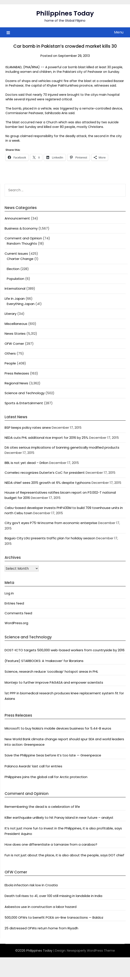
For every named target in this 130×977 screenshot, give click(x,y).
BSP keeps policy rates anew (28, 427)
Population (15, 278)
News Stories (15, 333)
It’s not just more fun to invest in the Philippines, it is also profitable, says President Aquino (63, 831)
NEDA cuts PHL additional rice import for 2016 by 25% (46, 437)
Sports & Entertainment (24, 403)
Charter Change (20, 258)
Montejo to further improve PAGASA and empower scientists (54, 682)
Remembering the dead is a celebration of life (42, 806)
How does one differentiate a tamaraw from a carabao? (51, 844)
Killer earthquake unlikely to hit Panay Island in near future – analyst (59, 817)
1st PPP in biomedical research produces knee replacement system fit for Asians (64, 696)
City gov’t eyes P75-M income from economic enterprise (51, 523)
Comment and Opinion (23, 238)
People (10, 363)
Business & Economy (21, 228)
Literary (10, 313)
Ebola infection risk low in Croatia (31, 885)
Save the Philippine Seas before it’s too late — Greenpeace (53, 755)
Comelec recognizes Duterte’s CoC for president (45, 472)
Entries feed (14, 603)
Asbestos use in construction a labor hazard (40, 906)
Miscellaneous (16, 323)
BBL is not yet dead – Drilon (26, 462)
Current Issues (16, 253)
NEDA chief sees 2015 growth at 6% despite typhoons (48, 482)
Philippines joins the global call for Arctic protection (46, 777)
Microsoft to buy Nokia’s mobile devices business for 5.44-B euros (58, 728)
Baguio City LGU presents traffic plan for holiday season (50, 538)
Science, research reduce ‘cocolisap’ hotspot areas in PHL (51, 671)
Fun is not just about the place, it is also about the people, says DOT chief (64, 855)
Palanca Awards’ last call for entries (33, 766)
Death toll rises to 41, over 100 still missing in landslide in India (53, 895)
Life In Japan (15, 298)
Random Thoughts (22, 243)
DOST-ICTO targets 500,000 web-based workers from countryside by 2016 (65, 650)
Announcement (17, 218)
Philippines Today (65, 13)
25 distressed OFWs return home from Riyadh (41, 928)
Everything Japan (21, 303)
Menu (118, 32)
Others (10, 353)
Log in (9, 593)
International (15, 288)
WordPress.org (16, 623)
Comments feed (18, 613)
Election (13, 268)
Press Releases (17, 373)
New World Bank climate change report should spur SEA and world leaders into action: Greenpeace (64, 742)
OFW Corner (14, 343)
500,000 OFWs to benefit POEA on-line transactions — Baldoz (54, 917)
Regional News (16, 383)
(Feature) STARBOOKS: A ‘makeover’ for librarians (44, 660)
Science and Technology (25, 393)
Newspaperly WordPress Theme (91, 950)
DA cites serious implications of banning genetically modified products (62, 447)
